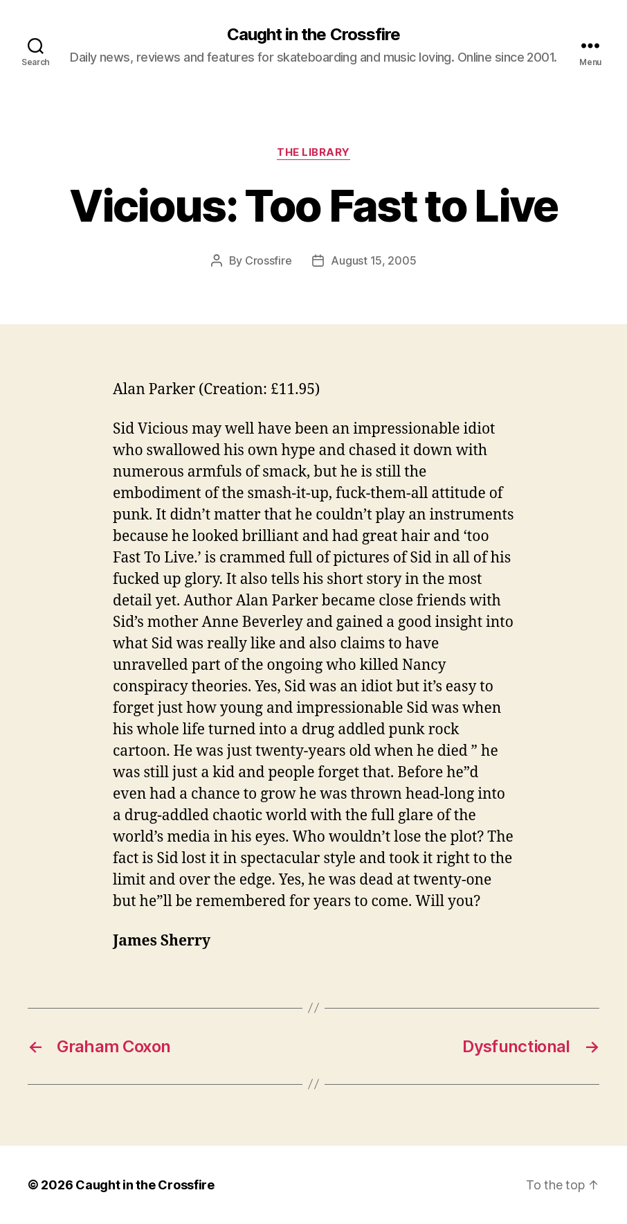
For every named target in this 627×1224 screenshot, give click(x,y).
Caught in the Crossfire (313, 34)
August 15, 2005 (373, 260)
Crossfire (268, 260)
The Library (313, 152)
